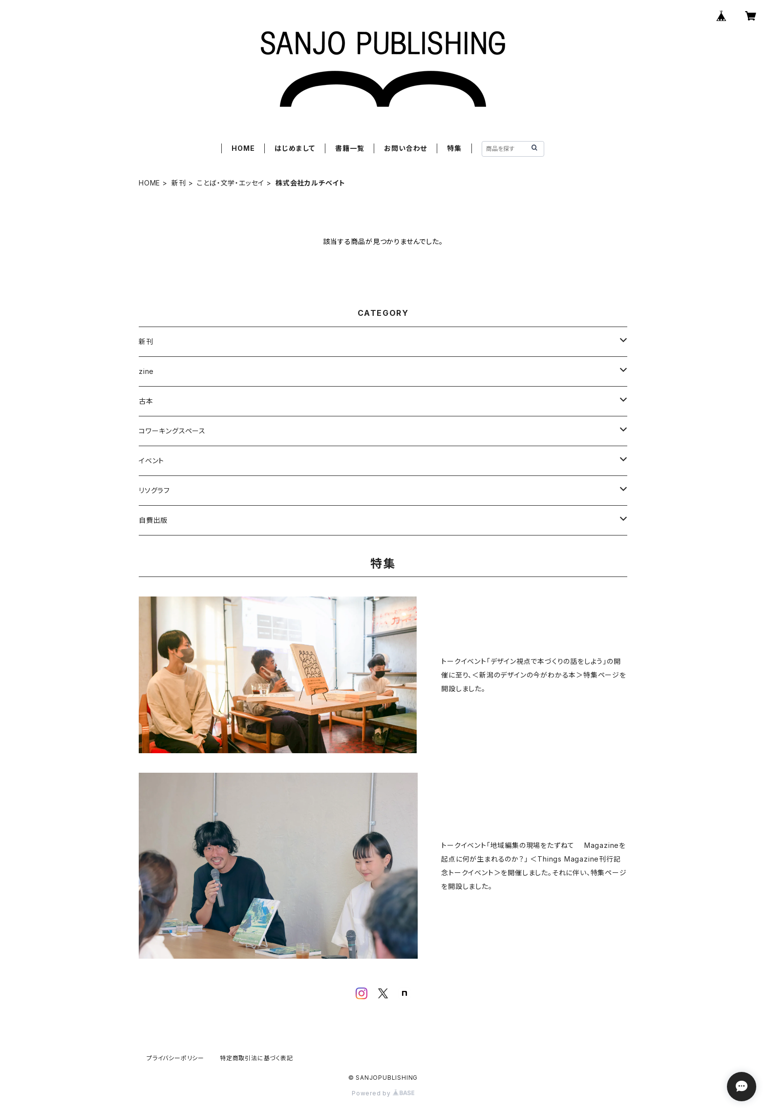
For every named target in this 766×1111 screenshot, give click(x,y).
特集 (454, 148)
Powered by (383, 1093)
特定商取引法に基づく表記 (256, 1058)
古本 (146, 401)
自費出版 (153, 520)
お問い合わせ (405, 148)
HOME (243, 148)
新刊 (178, 183)
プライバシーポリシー (175, 1058)
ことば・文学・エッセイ (230, 183)
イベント (151, 460)
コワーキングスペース (172, 431)
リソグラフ (154, 490)
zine (146, 371)
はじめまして (295, 148)
